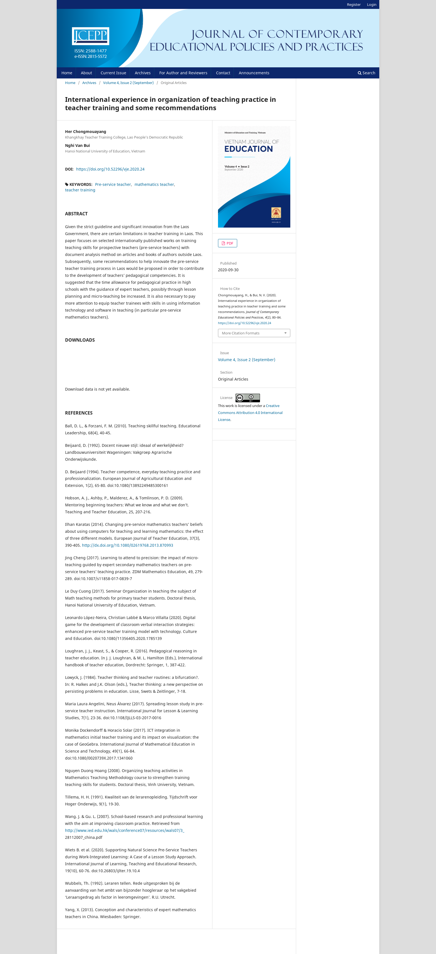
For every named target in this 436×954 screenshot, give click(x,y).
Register (354, 4)
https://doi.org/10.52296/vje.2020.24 (110, 169)
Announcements (254, 72)
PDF (229, 243)
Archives (143, 72)
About (86, 72)
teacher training (80, 190)
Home (66, 72)
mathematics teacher (154, 184)
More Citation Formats (240, 333)
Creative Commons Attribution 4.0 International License (250, 412)
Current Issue (113, 72)
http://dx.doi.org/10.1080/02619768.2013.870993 (127, 545)
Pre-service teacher (113, 184)
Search (366, 72)
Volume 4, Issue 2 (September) (128, 82)
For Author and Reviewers (183, 72)
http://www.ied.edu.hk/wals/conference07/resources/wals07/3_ (124, 830)
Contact (223, 72)
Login (371, 4)
